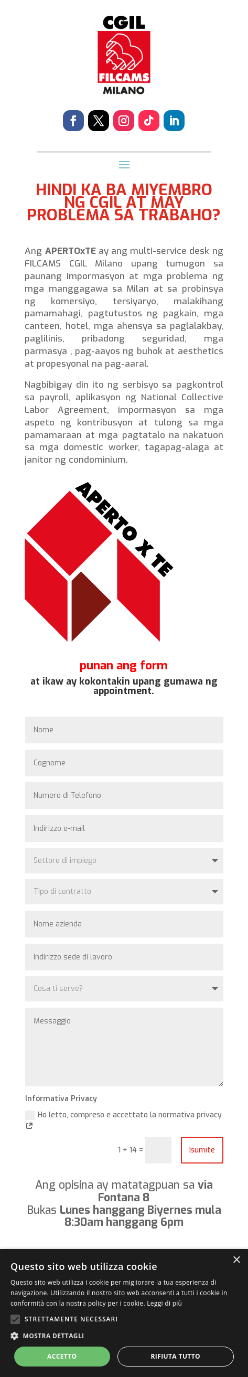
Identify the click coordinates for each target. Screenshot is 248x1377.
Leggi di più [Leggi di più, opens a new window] (164, 1303)
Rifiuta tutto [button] (175, 1356)
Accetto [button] (62, 1356)
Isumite (202, 1150)
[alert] (124, 1313)
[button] (124, 1336)
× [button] (236, 1260)
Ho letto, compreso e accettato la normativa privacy (123, 1121)
